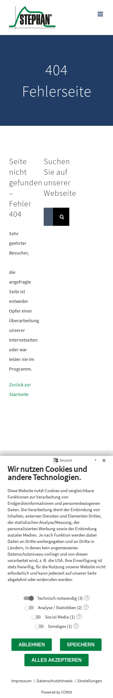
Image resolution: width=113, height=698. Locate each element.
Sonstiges (57, 626)
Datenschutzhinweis (54, 680)
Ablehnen (31, 644)
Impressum (21, 680)
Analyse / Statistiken (57, 607)
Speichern (81, 644)
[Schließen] (103, 460)
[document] (56, 527)
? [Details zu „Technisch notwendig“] (87, 598)
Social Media (57, 617)
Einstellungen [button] (89, 680)
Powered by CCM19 (56, 692)
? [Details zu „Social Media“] (79, 617)
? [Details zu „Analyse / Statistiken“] (86, 607)
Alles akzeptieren (56, 660)
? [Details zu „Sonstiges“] (76, 626)
